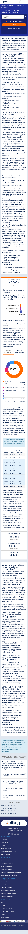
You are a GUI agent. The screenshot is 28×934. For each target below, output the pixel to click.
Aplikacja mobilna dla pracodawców (11, 872)
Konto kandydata (6, 848)
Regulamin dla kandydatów (8, 851)
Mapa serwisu (5, 917)
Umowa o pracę (14, 282)
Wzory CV (4, 885)
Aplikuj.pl (6, 1)
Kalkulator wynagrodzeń (15, 5)
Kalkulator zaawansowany (14, 32)
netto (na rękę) (19, 21)
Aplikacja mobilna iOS (7, 896)
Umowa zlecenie (14, 536)
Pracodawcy (4, 842)
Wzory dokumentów (6, 869)
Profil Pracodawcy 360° (7, 863)
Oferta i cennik (5, 861)
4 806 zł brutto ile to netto (8, 806)
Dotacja (3, 914)
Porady (3, 845)
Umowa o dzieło (14, 545)
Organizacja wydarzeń (7, 911)
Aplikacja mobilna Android (8, 893)
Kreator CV (4, 882)
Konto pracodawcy (6, 866)
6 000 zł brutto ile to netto (8, 811)
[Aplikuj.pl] (14, 823)
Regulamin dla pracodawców (9, 875)
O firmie (3, 903)
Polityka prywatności (7, 908)
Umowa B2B (14, 555)
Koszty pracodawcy (19, 351)
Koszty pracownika (8, 351)
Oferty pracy (4, 839)
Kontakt (3, 906)
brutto (9, 21)
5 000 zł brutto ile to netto (8, 808)
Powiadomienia (5, 854)
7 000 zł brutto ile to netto (8, 813)
